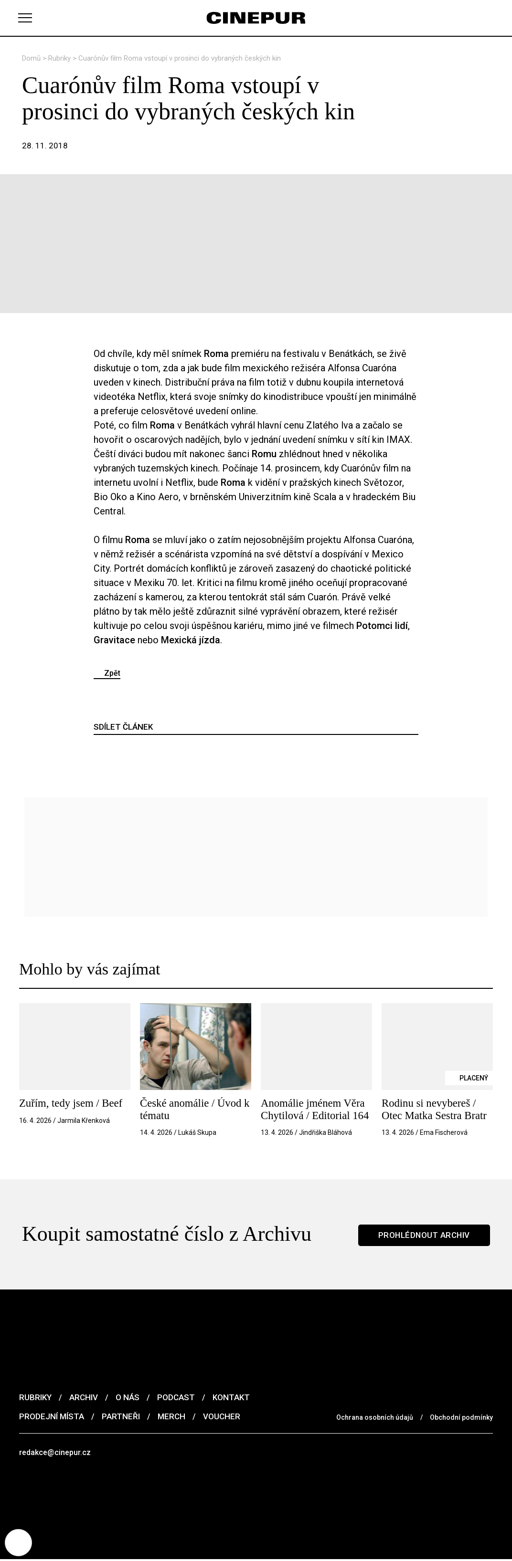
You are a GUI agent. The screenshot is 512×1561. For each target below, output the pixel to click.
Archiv (83, 1398)
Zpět (112, 673)
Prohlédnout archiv (423, 1234)
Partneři (121, 1417)
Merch (171, 1417)
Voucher (221, 1417)
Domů (32, 58)
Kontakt (231, 1398)
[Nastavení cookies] (19, 1542)
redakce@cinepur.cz (56, 1453)
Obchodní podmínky (461, 1418)
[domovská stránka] (256, 18)
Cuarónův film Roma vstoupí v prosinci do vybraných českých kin (179, 58)
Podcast (176, 1398)
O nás (127, 1398)
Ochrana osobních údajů (374, 1418)
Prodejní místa (51, 1417)
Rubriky (60, 58)
